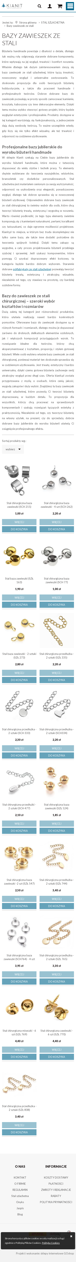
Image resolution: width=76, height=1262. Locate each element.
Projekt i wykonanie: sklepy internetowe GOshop (45, 1253)
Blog (20, 1214)
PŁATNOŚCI (56, 1183)
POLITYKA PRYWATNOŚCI (56, 1202)
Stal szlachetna (20, 1196)
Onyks (20, 1202)
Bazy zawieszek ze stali (20, 25)
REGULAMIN (20, 1189)
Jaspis (20, 1208)
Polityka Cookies (51, 1242)
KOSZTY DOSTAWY (56, 1177)
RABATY (56, 1196)
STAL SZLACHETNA (52, 22)
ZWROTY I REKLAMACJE (56, 1189)
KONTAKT (20, 1177)
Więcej (19, 522)
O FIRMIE (20, 1183)
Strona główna (27, 22)
